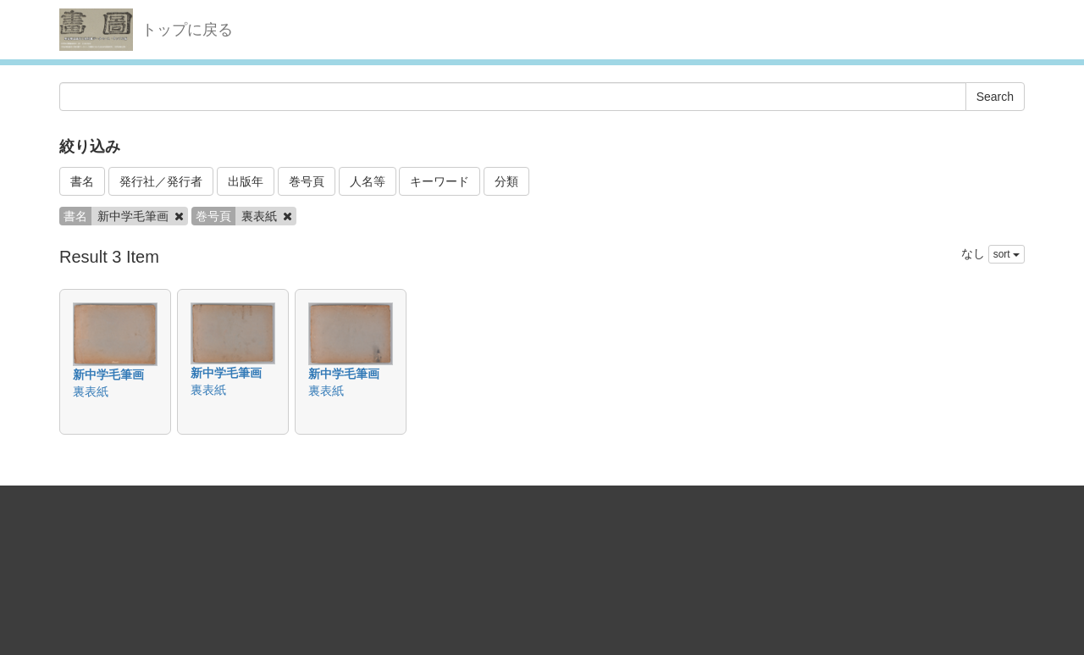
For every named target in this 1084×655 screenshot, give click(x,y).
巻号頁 (306, 181)
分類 (506, 181)
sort (1006, 254)
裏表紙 (90, 391)
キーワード (439, 181)
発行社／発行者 (160, 181)
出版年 (245, 181)
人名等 (367, 181)
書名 (82, 181)
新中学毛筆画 (108, 374)
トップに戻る (187, 29)
